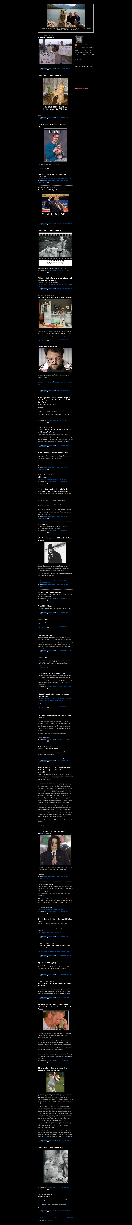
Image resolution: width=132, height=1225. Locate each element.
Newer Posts (41, 1217)
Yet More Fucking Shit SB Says (49, 592)
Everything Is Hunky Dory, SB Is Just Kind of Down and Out (54, 716)
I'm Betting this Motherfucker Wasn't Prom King (53, 126)
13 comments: (42, 422)
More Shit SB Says (45, 606)
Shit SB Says (43, 620)
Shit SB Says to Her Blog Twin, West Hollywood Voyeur (51, 832)
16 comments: (42, 69)
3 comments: (42, 586)
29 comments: (42, 340)
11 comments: (42, 469)
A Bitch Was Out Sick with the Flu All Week (53, 453)
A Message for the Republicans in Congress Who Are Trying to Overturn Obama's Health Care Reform (54, 400)
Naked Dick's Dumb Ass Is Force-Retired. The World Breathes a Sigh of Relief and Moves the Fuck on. (55, 1007)
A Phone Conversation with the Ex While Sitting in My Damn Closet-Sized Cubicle (53, 490)
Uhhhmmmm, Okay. (45, 477)
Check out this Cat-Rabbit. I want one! (52, 174)
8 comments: (42, 651)
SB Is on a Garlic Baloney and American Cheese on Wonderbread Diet (52, 1069)
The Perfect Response (46, 37)
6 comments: (42, 224)
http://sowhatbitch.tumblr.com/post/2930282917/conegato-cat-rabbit (54, 178)
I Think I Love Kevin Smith (47, 346)
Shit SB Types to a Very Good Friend (51, 673)
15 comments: (42, 761)
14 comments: (42, 446)
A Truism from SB (44, 524)
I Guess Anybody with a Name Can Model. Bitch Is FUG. (53, 695)
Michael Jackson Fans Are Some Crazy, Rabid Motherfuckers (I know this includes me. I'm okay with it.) (54, 770)
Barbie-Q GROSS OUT (46, 884)
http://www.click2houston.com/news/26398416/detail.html (52, 479)
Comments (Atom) (49, 1220)
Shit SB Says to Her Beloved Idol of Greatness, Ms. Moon (55, 984)
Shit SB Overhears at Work (48, 749)
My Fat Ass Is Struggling (47, 963)
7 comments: (42, 391)
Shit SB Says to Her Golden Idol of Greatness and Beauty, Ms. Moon (54, 431)
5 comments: (42, 289)
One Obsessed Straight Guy (48, 190)
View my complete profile (82, 61)
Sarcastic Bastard (82, 44)
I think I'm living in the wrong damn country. (54, 945)
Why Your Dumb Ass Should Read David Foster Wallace (55, 539)
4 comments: (42, 825)
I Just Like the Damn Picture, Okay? (51, 75)
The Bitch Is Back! (44, 1197)
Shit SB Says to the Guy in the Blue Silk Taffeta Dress (55, 920)
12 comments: (42, 168)
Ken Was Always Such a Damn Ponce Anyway (55, 297)
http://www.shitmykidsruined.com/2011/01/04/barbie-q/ (51, 909)
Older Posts (70, 1217)
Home (55, 1217)
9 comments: (42, 118)
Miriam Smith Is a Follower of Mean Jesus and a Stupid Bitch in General (55, 279)
